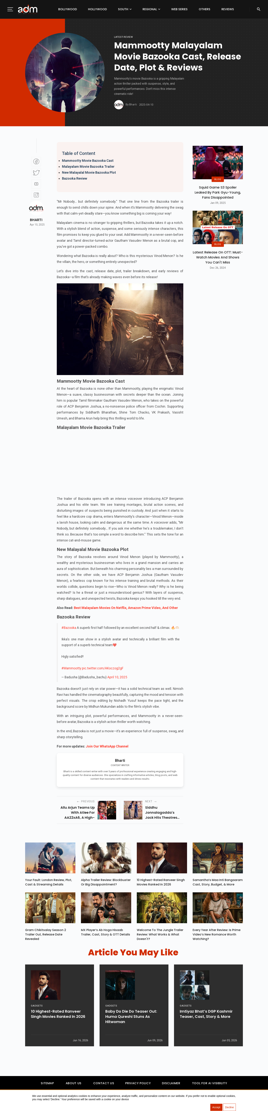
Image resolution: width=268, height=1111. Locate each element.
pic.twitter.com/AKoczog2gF (102, 668)
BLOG (217, 179)
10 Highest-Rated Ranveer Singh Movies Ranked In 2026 (161, 882)
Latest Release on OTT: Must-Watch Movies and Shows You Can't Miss (218, 257)
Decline (229, 1107)
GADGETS (37, 1008)
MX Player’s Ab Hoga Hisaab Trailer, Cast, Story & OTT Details (105, 932)
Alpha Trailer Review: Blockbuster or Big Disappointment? (106, 882)
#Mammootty (71, 668)
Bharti (36, 220)
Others (204, 9)
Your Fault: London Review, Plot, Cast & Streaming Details (48, 882)
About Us (74, 1083)
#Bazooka (68, 628)
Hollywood (97, 9)
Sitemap (47, 1083)
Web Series (179, 9)
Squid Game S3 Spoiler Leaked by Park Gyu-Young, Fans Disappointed (218, 192)
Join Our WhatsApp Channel (107, 746)
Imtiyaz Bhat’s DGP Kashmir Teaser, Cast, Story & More (206, 1016)
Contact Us (103, 1083)
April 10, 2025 (117, 677)
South (123, 9)
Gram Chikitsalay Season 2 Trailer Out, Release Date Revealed (45, 934)
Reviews (227, 9)
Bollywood (67, 9)
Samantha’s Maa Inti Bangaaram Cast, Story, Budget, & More (218, 882)
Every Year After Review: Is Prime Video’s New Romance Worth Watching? (216, 934)
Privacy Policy (138, 1083)
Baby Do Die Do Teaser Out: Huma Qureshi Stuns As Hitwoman (131, 1019)
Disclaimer (171, 1083)
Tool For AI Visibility (209, 1083)
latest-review (123, 37)
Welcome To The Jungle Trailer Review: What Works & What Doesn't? (160, 934)
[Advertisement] (14, 76)
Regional (150, 9)
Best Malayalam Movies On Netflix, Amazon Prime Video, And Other (126, 608)
